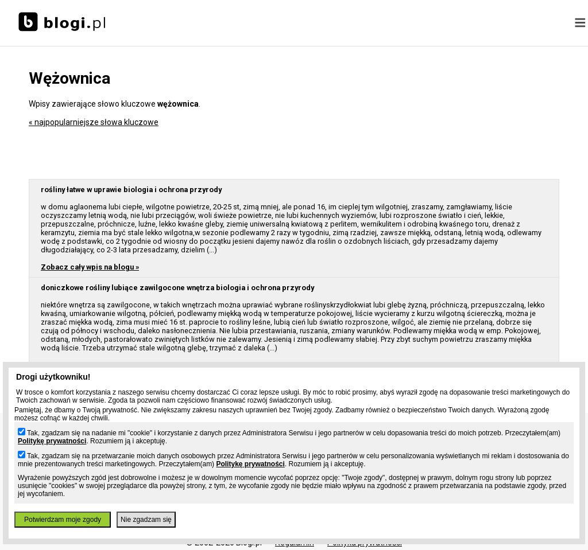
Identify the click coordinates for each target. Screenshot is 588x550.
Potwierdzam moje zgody (62, 520)
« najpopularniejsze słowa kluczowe (93, 122)
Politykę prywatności (52, 441)
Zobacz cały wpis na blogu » (90, 267)
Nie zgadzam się (146, 520)
